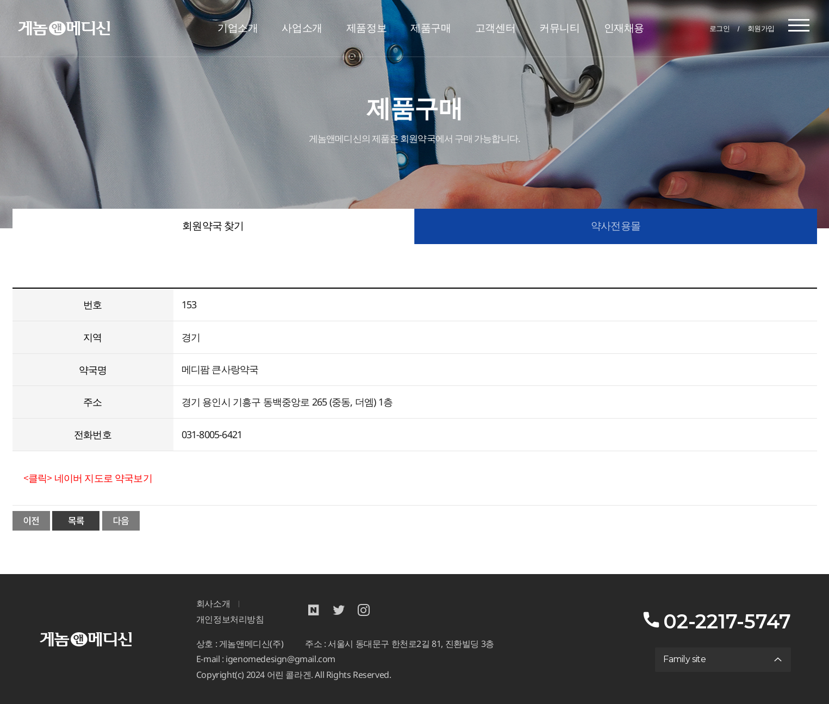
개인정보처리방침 (230, 619)
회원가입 (761, 28)
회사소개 (213, 604)
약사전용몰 (615, 226)
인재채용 (624, 28)
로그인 (719, 28)
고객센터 (495, 28)
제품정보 (366, 28)
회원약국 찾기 (213, 226)
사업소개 (302, 28)
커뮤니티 (559, 28)
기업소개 (237, 28)
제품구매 (430, 28)
